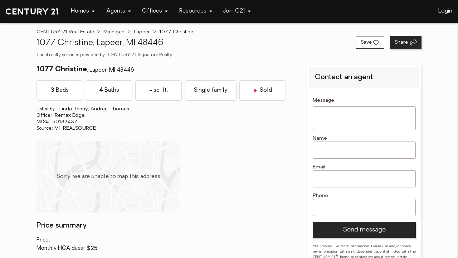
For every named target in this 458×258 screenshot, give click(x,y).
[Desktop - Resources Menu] (195, 11)
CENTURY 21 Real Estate (65, 32)
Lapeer (142, 32)
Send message (364, 229)
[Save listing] (370, 43)
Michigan (114, 32)
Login (445, 11)
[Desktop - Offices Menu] (155, 11)
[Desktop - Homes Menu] (83, 11)
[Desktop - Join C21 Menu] (237, 11)
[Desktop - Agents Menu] (118, 11)
